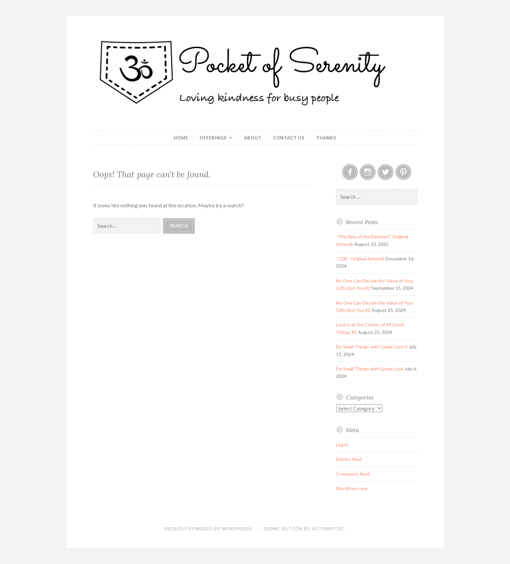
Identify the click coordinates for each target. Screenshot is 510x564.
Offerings (213, 137)
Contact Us (289, 137)
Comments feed (352, 474)
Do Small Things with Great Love (369, 368)
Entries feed (348, 459)
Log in (342, 444)
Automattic (328, 528)
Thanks (326, 137)
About (252, 137)
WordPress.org (351, 488)
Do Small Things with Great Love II (372, 346)
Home (181, 137)
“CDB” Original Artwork (360, 258)
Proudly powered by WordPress (208, 528)
